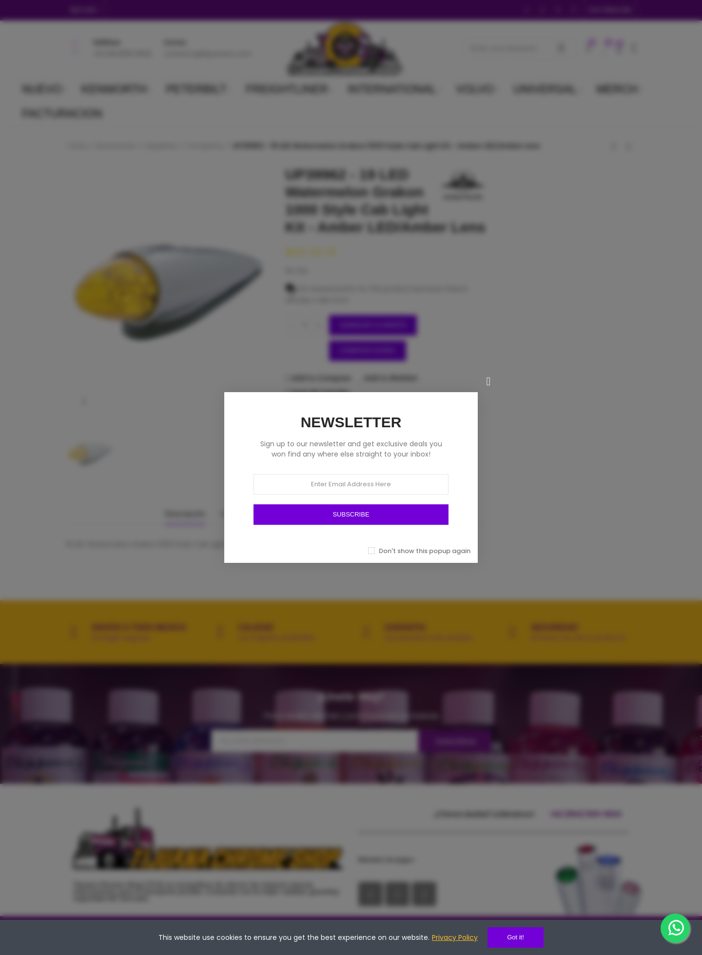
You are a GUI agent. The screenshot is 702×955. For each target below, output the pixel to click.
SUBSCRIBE (350, 514)
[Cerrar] (488, 381)
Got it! (515, 937)
